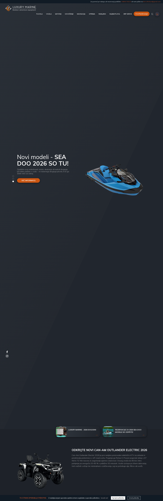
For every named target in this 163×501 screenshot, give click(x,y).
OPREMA (92, 14)
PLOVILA (39, 14)
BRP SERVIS (128, 14)
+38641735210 (126, 1)
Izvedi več (104, 498)
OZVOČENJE (69, 14)
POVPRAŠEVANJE (141, 14)
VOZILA (49, 14)
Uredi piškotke (134, 498)
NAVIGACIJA (81, 14)
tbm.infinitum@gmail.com (152, 1)
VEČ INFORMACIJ (28, 180)
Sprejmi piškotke (118, 498)
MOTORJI (58, 14)
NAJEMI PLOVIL (114, 14)
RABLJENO (102, 14)
